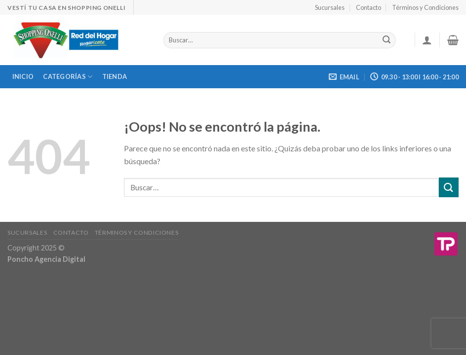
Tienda (114, 76)
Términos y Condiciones (425, 7)
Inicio (23, 76)
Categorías (67, 76)
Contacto (368, 7)
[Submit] (449, 187)
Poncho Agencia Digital (46, 259)
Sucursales (330, 7)
